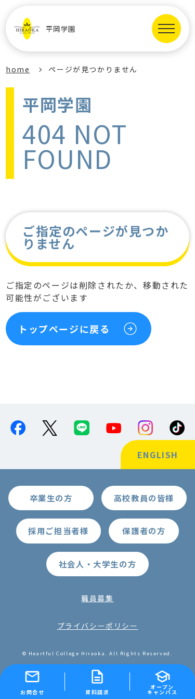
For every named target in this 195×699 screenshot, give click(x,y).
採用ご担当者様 (58, 530)
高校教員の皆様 (144, 497)
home (18, 69)
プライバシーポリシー (97, 625)
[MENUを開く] (166, 28)
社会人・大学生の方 (97, 563)
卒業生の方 (51, 497)
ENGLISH (157, 454)
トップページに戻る (64, 328)
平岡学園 (45, 29)
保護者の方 (143, 530)
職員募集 (97, 598)
